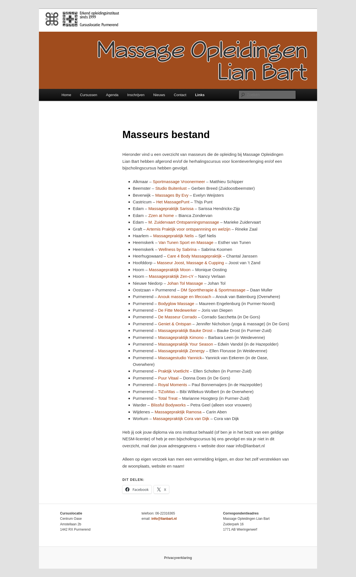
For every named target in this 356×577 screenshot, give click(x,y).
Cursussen (88, 95)
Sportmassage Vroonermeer (179, 181)
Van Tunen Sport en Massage (187, 242)
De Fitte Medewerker (177, 310)
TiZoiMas (166, 391)
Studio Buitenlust (171, 188)
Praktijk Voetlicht (174, 371)
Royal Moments (172, 384)
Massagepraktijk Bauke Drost (185, 330)
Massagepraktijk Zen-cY (171, 276)
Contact (180, 95)
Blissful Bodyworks (168, 405)
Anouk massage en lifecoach (184, 296)
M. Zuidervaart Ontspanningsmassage (184, 222)
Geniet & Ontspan (174, 323)
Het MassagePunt (172, 201)
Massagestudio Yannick (180, 357)
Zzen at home (161, 215)
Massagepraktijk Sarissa (171, 208)
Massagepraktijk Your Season (185, 344)
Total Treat (168, 398)
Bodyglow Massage (176, 303)
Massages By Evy (171, 195)
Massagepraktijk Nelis (173, 235)
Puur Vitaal (168, 378)
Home (66, 95)
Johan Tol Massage (185, 283)
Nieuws (159, 95)
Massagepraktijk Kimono (180, 337)
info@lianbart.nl (164, 519)
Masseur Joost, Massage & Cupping (190, 262)
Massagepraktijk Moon (170, 269)
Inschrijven (135, 95)
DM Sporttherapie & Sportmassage (213, 290)
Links (199, 95)
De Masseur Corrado (177, 316)
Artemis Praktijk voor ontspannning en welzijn (189, 229)
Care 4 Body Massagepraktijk (194, 256)
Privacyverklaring (178, 558)
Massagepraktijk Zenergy (181, 350)
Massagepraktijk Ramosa (178, 411)
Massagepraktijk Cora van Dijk (181, 418)
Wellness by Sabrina (177, 249)
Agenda (112, 95)
